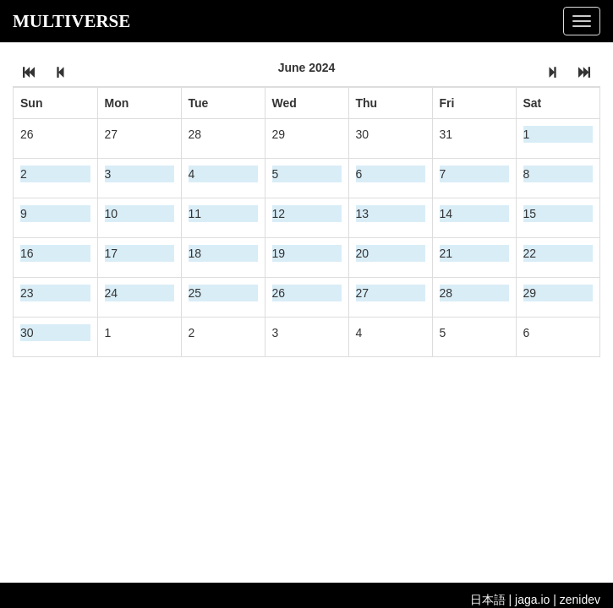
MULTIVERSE (71, 21)
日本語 (488, 599)
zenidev (580, 599)
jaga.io (532, 599)
